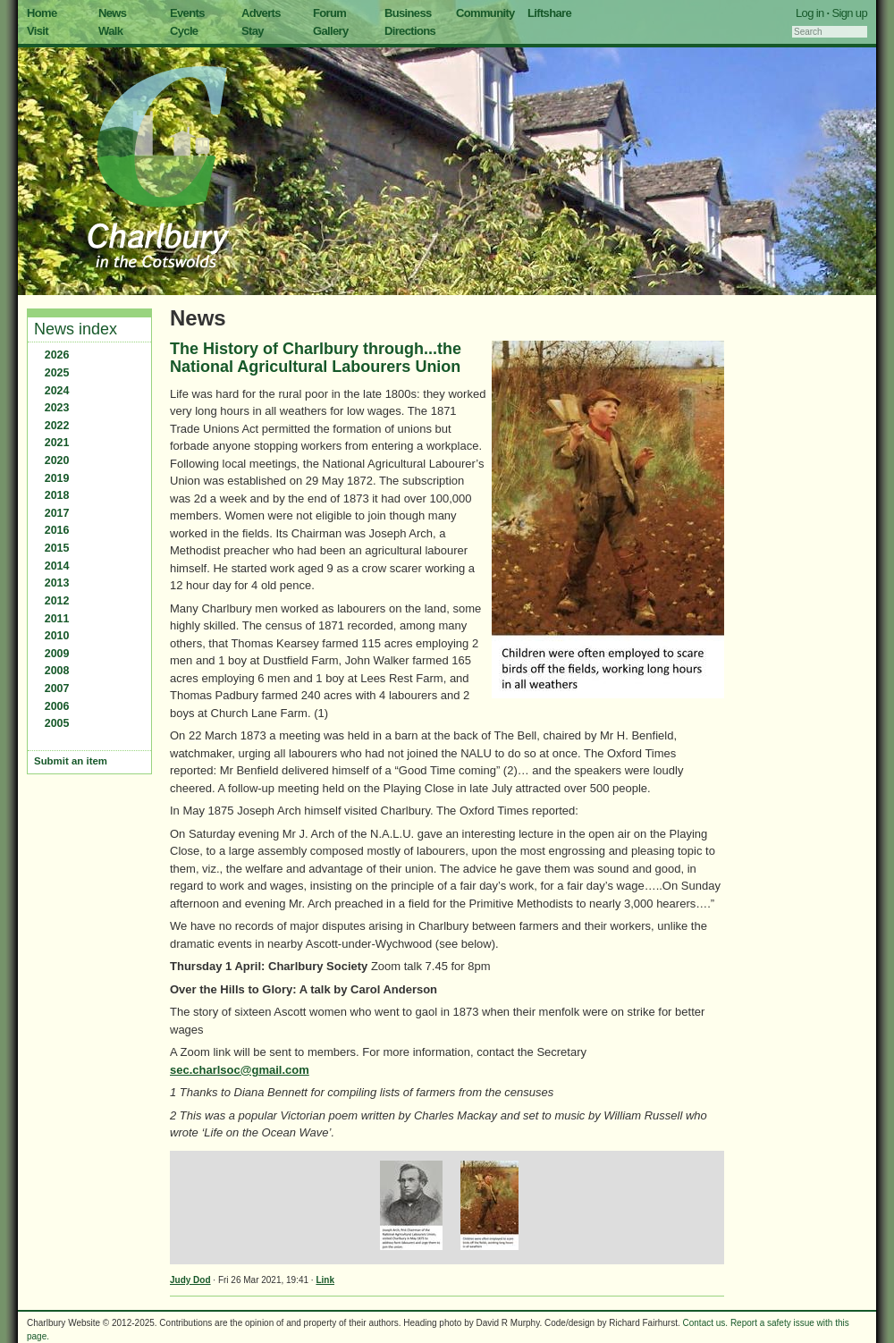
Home (42, 13)
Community (485, 13)
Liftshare (549, 13)
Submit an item (70, 761)
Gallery (331, 31)
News (112, 13)
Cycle (184, 31)
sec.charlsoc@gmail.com (239, 1070)
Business (408, 13)
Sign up (849, 13)
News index (75, 329)
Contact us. (706, 1323)
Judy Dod (190, 1280)
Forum (329, 13)
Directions (409, 31)
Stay (252, 31)
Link (325, 1280)
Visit (37, 31)
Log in (810, 13)
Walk (110, 31)
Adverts (261, 13)
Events (187, 13)
